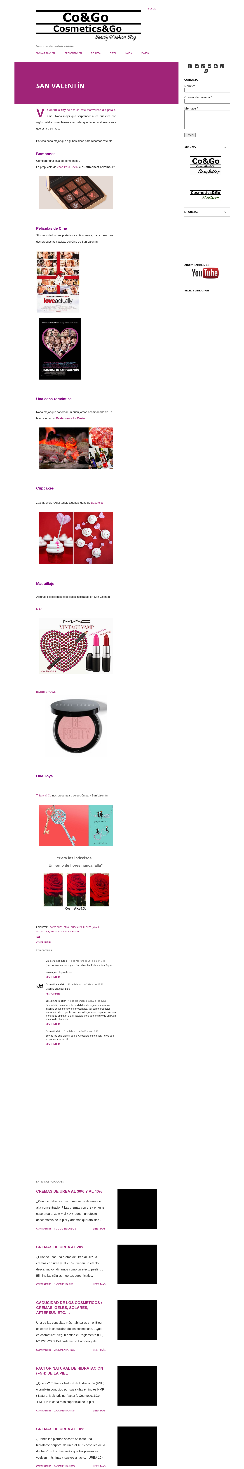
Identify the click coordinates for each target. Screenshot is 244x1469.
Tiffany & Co (44, 795)
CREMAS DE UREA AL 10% (60, 1429)
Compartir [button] (43, 942)
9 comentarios (64, 1466)
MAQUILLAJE (42, 931)
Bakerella (97, 502)
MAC (39, 609)
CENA (66, 927)
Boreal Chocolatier (56, 1000)
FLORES (87, 927)
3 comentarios (64, 1350)
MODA (128, 53)
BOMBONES (56, 927)
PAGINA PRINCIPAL (46, 53)
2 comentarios (64, 1410)
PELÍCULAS (56, 931)
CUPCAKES (76, 927)
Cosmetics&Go (53, 1031)
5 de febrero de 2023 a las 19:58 (81, 1031)
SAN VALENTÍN (71, 931)
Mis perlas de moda (56, 960)
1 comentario (63, 1284)
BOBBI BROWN (46, 691)
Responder (53, 977)
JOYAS (96, 927)
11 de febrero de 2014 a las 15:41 (87, 960)
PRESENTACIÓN (73, 53)
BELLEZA (96, 53)
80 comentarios (65, 1228)
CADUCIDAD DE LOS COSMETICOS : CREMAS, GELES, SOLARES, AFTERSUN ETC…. (69, 1308)
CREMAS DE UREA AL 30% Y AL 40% (69, 1191)
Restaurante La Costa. (71, 418)
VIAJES (145, 53)
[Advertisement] (71, 1141)
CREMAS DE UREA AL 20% (60, 1247)
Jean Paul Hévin (67, 167)
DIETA (113, 53)
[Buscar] (152, 9)
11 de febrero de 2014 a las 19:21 (85, 984)
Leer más (99, 1228)
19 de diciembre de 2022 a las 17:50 (87, 1000)
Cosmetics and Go (55, 984)
